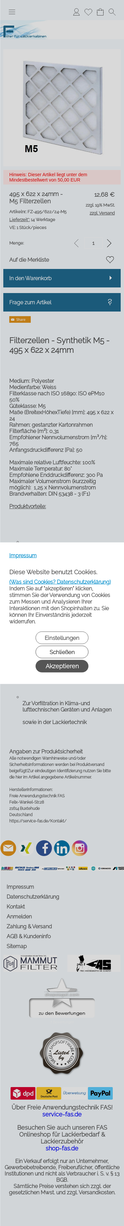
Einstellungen (62, 637)
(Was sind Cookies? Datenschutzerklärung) (60, 582)
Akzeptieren (62, 665)
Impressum (23, 555)
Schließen (62, 651)
